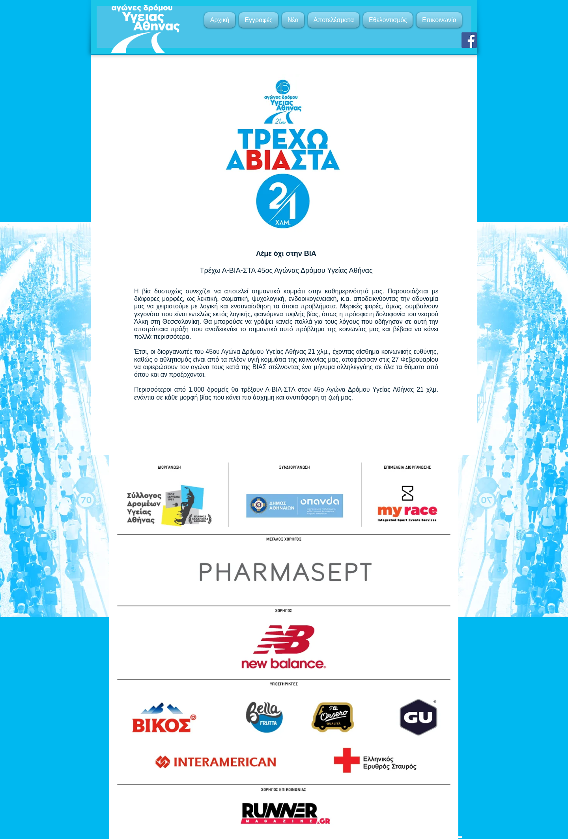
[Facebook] (469, 40)
